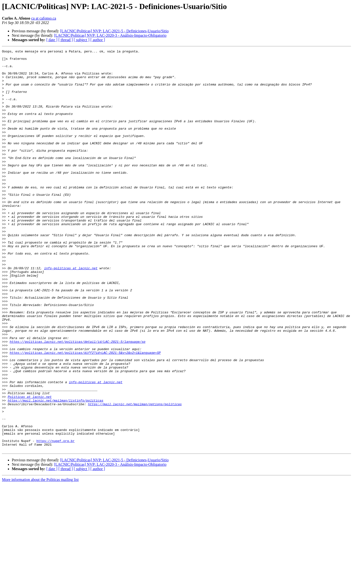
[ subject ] (81, 40)
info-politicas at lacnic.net (71, 312)
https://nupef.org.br (55, 519)
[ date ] (51, 40)
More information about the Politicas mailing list (40, 560)
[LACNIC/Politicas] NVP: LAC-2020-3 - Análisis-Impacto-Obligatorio (110, 35)
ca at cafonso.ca (43, 18)
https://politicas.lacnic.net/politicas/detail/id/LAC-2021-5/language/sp (77, 400)
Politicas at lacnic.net (29, 466)
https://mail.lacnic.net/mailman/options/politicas (135, 475)
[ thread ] (65, 40)
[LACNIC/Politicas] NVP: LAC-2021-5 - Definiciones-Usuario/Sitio (114, 31)
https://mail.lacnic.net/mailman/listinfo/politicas (55, 471)
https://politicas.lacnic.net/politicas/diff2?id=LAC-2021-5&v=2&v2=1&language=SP (85, 413)
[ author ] (97, 40)
